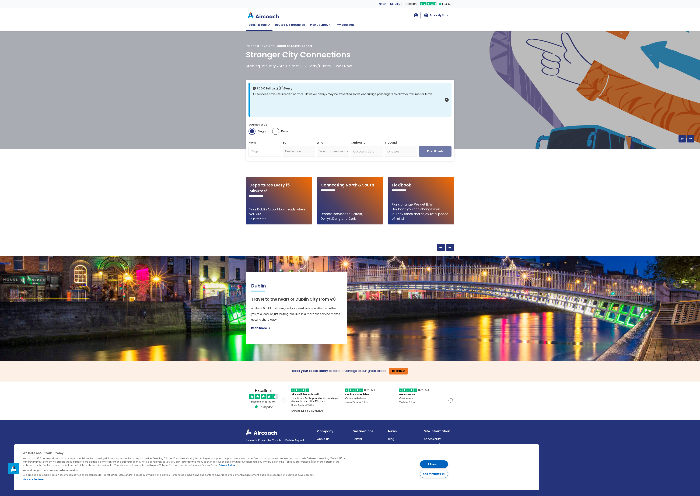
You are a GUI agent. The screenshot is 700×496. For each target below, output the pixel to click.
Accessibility (432, 439)
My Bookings (346, 25)
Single (262, 131)
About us (323, 439)
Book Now (398, 371)
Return (285, 131)
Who (320, 143)
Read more (260, 328)
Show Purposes (434, 474)
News (382, 4)
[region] (276, 467)
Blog (391, 439)
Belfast (357, 439)
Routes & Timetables (290, 25)
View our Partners (33, 479)
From (252, 143)
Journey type (257, 125)
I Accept (434, 464)
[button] (447, 100)
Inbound (391, 143)
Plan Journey (319, 25)
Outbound (358, 143)
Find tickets (435, 151)
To (284, 143)
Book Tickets (257, 25)
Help (395, 4)
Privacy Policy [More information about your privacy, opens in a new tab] (227, 465)
